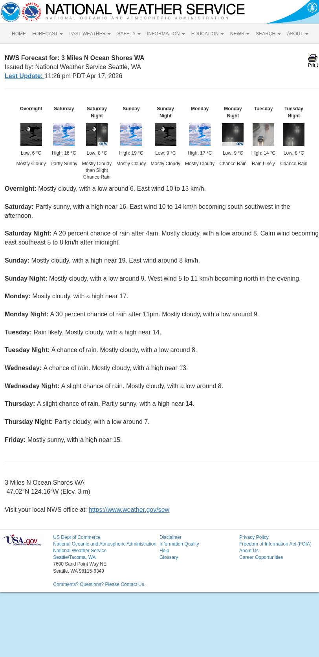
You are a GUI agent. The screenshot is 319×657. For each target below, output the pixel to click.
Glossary (169, 557)
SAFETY (129, 33)
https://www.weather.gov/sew (129, 509)
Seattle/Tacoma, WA (74, 557)
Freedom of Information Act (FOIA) (275, 544)
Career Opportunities (261, 557)
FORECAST (47, 33)
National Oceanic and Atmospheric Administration (104, 544)
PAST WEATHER (90, 33)
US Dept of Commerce (77, 537)
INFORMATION (166, 33)
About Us (248, 550)
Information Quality (179, 544)
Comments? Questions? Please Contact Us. (99, 584)
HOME (19, 33)
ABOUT (297, 33)
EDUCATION (207, 33)
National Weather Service (79, 550)
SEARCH (268, 33)
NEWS (239, 33)
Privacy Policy (254, 537)
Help (164, 550)
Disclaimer (171, 537)
